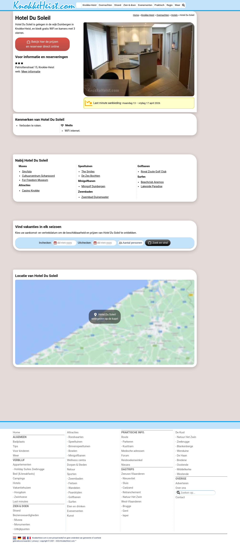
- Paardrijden (74, 492)
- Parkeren (127, 441)
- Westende (182, 474)
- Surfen (71, 501)
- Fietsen (72, 483)
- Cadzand (127, 487)
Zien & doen (129, 5)
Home (16, 432)
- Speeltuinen (74, 441)
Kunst (70, 515)
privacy (35, 541)
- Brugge (126, 506)
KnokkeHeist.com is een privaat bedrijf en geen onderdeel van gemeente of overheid (66, 538)
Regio (170, 5)
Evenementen (145, 5)
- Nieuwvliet (128, 478)
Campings (19, 478)
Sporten (71, 474)
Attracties (73, 432)
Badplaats (19, 441)
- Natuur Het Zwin (131, 497)
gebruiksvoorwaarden (22, 541)
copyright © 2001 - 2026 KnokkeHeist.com (57, 541)
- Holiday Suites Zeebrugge (29, 469)
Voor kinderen (21, 451)
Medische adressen (132, 451)
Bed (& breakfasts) (24, 473)
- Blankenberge (184, 446)
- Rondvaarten (75, 437)
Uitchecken (84, 242)
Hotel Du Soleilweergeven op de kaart (104, 316)
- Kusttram (127, 446)
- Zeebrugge (183, 441)
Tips (15, 446)
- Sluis (124, 483)
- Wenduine (182, 451)
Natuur (71, 469)
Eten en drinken (76, 506)
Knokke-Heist (89, 5)
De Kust (180, 432)
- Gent (124, 510)
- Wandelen (73, 488)
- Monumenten (21, 524)
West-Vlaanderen (131, 501)
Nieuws (125, 464)
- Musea (17, 520)
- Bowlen (72, 451)
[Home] (78, 5)
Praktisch (159, 5)
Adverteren (182, 483)
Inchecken (45, 242)
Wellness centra (76, 460)
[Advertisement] (212, 96)
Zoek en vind (158, 242)
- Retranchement (131, 492)
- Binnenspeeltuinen (78, 446)
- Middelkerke (183, 469)
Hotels (17, 483)
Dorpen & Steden (77, 464)
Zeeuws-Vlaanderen (133, 473)
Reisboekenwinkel (132, 460)
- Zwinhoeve (20, 497)
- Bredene (181, 460)
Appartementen (22, 464)
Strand (117, 5)
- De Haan (181, 455)
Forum (125, 455)
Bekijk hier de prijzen (42, 44)
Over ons (181, 488)
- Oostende (182, 464)
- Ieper (125, 515)
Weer (177, 5)
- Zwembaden (75, 478)
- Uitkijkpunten (21, 529)
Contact (180, 497)
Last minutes (20, 501)
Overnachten (105, 5)
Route (124, 437)
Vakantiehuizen (22, 487)
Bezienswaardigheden (26, 515)
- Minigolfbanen (76, 455)
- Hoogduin (19, 492)
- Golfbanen (74, 497)
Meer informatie (30, 71)
